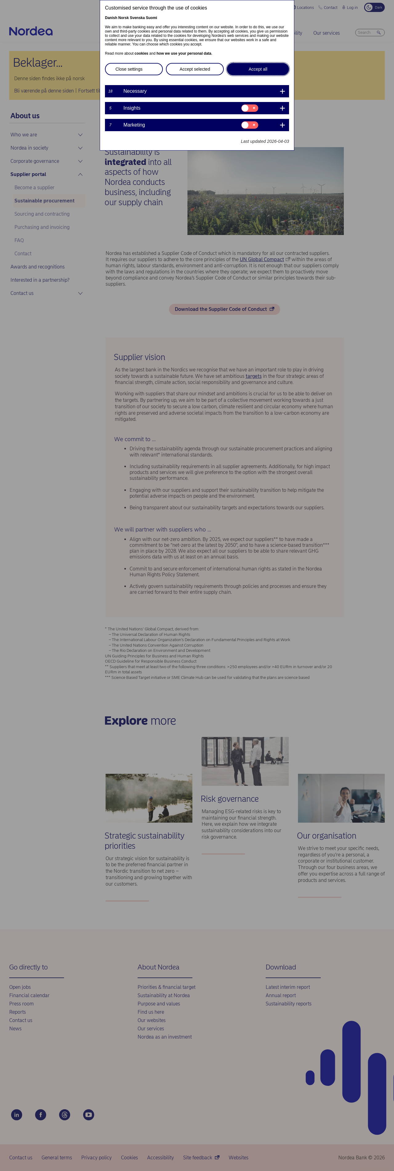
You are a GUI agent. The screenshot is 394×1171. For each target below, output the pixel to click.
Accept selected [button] (195, 69)
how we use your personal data (183, 53)
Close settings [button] (129, 69)
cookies (141, 53)
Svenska (137, 18)
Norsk (123, 18)
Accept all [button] (258, 69)
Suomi (151, 18)
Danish (111, 18)
